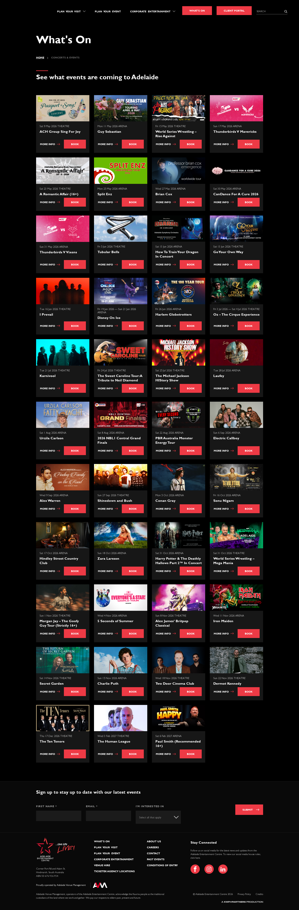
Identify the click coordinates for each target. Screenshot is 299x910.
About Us (154, 841)
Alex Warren (50, 500)
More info (50, 144)
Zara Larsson (108, 558)
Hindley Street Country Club (59, 560)
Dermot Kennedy (227, 683)
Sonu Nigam (223, 500)
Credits (259, 894)
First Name (46, 806)
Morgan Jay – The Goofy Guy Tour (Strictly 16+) (59, 623)
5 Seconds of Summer (115, 621)
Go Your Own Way (228, 251)
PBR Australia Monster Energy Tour (174, 440)
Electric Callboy (226, 438)
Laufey (218, 375)
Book (75, 144)
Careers (153, 847)
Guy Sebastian (109, 131)
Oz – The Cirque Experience (236, 314)
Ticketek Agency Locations (114, 871)
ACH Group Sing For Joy (60, 131)
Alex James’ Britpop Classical (171, 623)
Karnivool (48, 375)
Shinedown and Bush (114, 500)
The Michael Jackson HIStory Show (172, 378)
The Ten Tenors (52, 741)
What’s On (102, 841)
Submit (247, 809)
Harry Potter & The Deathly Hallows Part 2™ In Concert (178, 560)
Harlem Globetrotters (173, 314)
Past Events (155, 859)
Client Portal (234, 10)
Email (91, 806)
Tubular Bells (108, 251)
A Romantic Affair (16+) (59, 194)
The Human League (113, 741)
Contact (153, 853)
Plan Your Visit (69, 11)
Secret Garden (52, 683)
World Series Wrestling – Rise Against (176, 134)
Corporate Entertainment (150, 11)
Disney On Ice (108, 317)
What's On (197, 10)
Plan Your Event (108, 11)
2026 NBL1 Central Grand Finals (119, 440)
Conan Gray (165, 500)
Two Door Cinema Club (174, 683)
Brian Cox (163, 194)
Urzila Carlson (52, 438)
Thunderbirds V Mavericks (235, 131)
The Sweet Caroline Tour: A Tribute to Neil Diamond (119, 378)
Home (40, 57)
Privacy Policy (244, 894)
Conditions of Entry (162, 865)
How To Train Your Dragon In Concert (176, 254)
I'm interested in (150, 806)
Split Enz (104, 194)
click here (195, 858)
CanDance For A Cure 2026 (235, 194)
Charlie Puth (108, 683)
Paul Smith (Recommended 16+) (178, 743)
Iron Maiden (223, 621)
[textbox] (154, 817)
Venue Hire (102, 865)
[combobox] (158, 817)
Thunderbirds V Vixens (58, 252)
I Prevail (46, 314)
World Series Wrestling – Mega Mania (233, 560)
